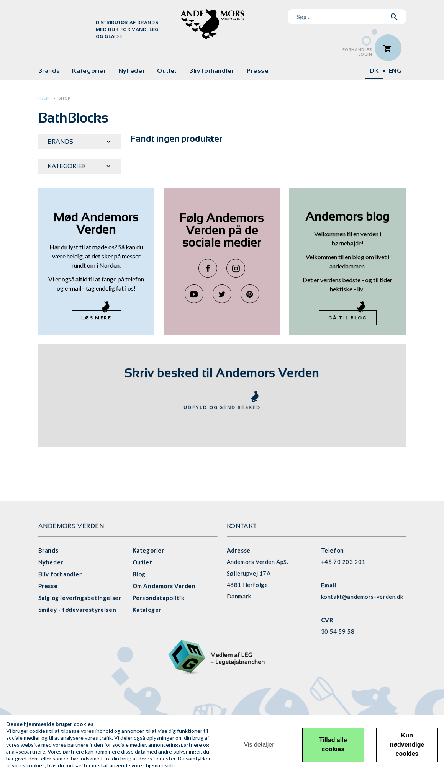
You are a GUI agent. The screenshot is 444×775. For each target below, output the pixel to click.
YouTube (194, 293)
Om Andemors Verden (164, 585)
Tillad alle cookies (333, 744)
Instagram (235, 268)
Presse (258, 70)
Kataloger (147, 609)
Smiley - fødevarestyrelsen (77, 609)
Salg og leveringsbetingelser (79, 597)
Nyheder (131, 70)
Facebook (207, 268)
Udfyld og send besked (222, 407)
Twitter (222, 293)
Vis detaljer (259, 744)
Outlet (167, 70)
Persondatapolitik (159, 597)
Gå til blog (347, 317)
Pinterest (250, 293)
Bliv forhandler (211, 70)
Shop (65, 98)
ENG (394, 70)
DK (374, 70)
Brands (49, 70)
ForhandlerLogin (357, 51)
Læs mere (96, 317)
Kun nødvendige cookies (407, 744)
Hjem (44, 98)
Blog (139, 574)
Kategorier (89, 70)
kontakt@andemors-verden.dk (362, 596)
